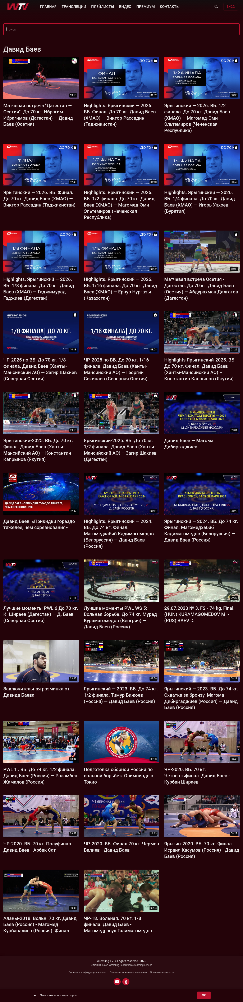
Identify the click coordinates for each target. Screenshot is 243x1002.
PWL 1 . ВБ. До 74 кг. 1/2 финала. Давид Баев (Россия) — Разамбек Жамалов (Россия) (40, 776)
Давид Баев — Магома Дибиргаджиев (188, 443)
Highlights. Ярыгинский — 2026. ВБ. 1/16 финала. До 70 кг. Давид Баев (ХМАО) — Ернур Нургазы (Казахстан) (120, 289)
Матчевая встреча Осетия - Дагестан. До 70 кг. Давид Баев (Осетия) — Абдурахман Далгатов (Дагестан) (201, 289)
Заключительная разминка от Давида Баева (36, 692)
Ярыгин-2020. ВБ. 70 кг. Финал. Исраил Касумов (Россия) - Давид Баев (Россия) (201, 850)
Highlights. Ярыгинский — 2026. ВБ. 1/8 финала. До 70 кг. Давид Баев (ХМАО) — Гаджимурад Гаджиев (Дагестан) (38, 289)
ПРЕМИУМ (145, 6)
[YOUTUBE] (117, 981)
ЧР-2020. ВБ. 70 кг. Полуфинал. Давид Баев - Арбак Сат (37, 847)
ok (204, 995)
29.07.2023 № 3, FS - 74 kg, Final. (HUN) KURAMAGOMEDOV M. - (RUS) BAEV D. (199, 614)
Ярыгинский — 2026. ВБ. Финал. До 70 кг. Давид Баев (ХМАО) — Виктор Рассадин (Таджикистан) (39, 199)
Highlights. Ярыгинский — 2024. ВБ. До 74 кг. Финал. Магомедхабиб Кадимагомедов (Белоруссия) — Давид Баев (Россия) (119, 534)
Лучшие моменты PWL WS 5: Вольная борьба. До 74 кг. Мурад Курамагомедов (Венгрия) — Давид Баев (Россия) (120, 617)
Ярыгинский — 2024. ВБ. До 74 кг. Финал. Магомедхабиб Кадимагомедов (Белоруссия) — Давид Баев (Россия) (201, 531)
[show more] (35, 995)
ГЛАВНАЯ (48, 6)
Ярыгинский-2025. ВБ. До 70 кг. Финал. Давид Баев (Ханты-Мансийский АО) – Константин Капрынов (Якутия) (38, 450)
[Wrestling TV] (18, 6)
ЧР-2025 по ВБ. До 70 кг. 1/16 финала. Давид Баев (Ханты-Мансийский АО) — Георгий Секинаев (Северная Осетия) (116, 369)
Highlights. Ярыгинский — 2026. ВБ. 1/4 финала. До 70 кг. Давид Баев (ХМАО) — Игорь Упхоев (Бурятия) (199, 202)
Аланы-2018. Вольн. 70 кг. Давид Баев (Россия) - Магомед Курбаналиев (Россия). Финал (40, 925)
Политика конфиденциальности (87, 972)
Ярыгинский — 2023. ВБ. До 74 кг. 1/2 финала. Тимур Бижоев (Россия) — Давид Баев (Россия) (121, 695)
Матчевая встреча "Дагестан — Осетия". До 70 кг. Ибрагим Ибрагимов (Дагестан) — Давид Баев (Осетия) (38, 115)
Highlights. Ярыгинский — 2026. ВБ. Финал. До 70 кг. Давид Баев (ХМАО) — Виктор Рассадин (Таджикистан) (120, 115)
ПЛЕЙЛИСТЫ (102, 6)
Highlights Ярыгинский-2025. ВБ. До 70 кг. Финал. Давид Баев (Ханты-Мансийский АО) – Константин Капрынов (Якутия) (199, 369)
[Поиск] (216, 7)
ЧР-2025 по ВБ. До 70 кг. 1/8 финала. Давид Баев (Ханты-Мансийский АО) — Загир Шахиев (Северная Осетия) (40, 369)
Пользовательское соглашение (128, 972)
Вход (231, 6)
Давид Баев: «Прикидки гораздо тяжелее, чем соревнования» (39, 524)
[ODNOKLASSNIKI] (125, 981)
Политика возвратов (162, 972)
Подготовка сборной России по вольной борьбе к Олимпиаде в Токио (118, 776)
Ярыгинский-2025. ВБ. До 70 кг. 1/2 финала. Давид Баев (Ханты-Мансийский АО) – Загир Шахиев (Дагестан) (120, 450)
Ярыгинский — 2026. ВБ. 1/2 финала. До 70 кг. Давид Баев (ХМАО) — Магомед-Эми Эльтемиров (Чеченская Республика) (197, 118)
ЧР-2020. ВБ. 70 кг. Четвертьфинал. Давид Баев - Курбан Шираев (197, 776)
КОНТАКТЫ (169, 6)
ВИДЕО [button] (125, 6)
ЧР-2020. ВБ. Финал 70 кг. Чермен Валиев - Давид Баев (121, 847)
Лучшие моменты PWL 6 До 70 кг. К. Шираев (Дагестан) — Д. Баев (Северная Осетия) (40, 614)
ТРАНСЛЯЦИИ (73, 6)
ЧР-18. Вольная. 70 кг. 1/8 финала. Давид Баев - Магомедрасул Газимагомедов (118, 925)
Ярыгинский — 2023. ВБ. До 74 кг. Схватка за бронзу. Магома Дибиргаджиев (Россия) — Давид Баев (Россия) (201, 698)
